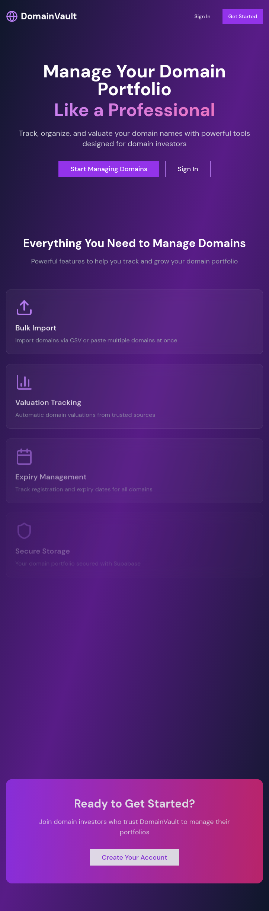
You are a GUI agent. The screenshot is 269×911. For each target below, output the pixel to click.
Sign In (202, 16)
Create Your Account (134, 858)
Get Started (242, 16)
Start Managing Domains (108, 168)
